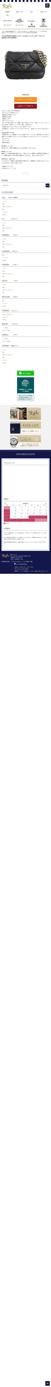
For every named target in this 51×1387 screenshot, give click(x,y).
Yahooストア (43, 11)
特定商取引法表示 (6, 561)
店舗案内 (7, 11)
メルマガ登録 (26, 561)
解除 (31, 561)
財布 (3, 204)
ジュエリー (5, 212)
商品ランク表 (19, 11)
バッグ (4, 201)
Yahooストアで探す (25, 99)
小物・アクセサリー (7, 206)
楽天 (7, 15)
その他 (4, 214)
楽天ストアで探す (25, 106)
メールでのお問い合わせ (20, 564)
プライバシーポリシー (16, 561)
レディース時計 (6, 330)
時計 (3, 209)
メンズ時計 (5, 328)
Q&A (31, 11)
